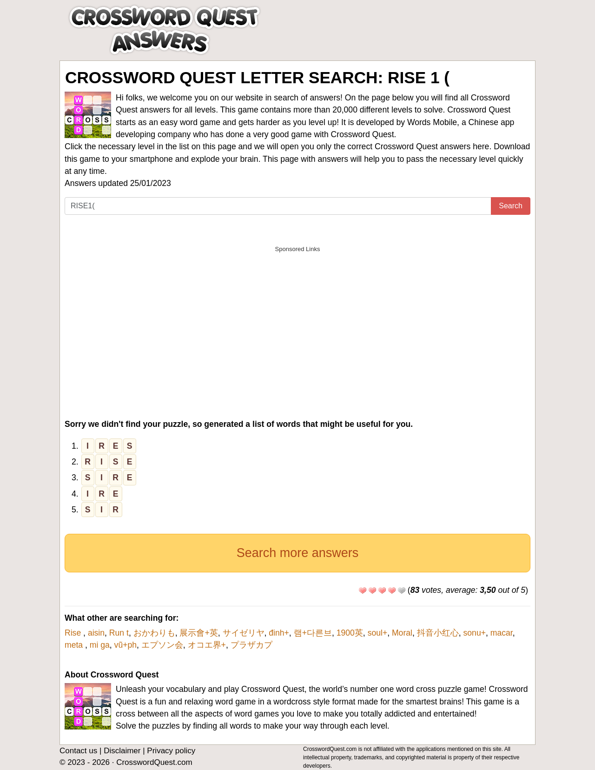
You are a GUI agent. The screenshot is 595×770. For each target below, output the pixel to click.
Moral (402, 632)
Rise (74, 632)
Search (510, 206)
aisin (96, 632)
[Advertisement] (297, 323)
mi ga (100, 645)
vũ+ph (125, 645)
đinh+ (279, 632)
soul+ (378, 632)
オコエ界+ (207, 645)
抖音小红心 (438, 632)
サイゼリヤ (243, 632)
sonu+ (474, 632)
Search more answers (298, 553)
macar (501, 632)
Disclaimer (122, 750)
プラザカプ (251, 645)
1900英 (350, 632)
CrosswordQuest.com (154, 762)
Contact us (78, 750)
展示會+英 (198, 632)
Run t (119, 632)
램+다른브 (313, 632)
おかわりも (154, 632)
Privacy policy (171, 750)
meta (75, 645)
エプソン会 (162, 645)
